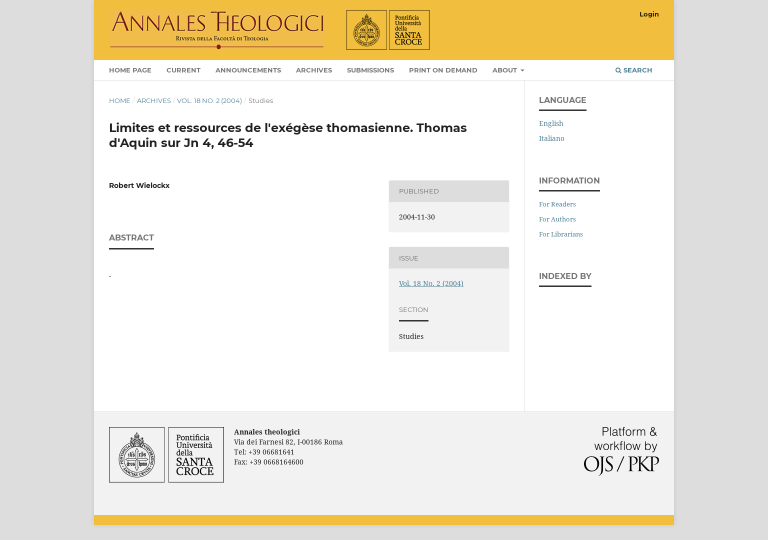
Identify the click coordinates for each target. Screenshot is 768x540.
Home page (130, 70)
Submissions (370, 70)
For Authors (557, 219)
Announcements (248, 70)
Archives (314, 70)
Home (119, 100)
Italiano (551, 138)
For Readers (557, 204)
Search (634, 70)
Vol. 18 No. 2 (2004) (209, 100)
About (505, 70)
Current (183, 70)
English (551, 123)
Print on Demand (443, 70)
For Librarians (561, 234)
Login (649, 14)
